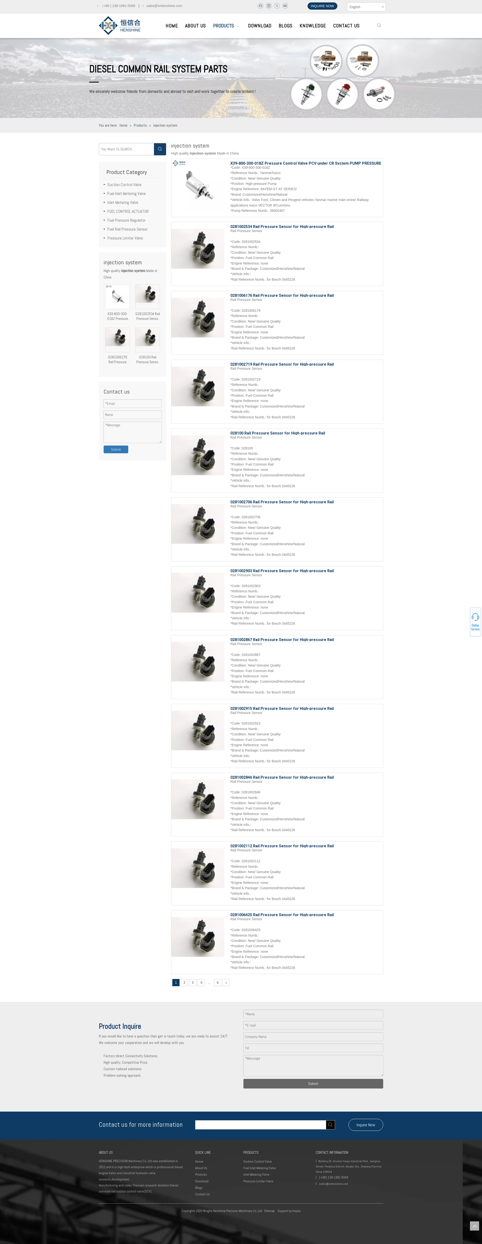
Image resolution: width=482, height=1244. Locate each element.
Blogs (199, 1188)
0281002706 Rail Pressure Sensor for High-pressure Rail (282, 502)
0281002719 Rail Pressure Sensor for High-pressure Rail (282, 364)
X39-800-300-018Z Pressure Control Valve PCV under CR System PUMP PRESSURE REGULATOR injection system (117, 316)
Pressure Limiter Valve (125, 238)
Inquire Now (365, 1124)
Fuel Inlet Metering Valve (126, 193)
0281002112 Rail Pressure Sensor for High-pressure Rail (282, 846)
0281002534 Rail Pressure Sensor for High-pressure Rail (147, 316)
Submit (116, 449)
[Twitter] (277, 5)
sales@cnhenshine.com (333, 1184)
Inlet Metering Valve (122, 202)
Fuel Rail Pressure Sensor (127, 229)
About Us (201, 1168)
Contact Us (202, 1194)
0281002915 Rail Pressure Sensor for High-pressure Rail (282, 708)
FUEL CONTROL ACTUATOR (128, 211)
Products (201, 1174)
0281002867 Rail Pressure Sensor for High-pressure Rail (282, 639)
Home (199, 1161)
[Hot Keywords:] (379, 25)
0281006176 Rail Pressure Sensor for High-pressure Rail (117, 359)
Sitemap (269, 1211)
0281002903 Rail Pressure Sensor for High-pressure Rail (282, 570)
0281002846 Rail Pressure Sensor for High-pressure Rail (282, 777)
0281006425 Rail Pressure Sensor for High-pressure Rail (282, 914)
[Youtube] (285, 5)
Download (201, 1181)
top (474, 1226)
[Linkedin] (269, 5)
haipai (296, 1211)
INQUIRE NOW (322, 6)
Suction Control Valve (124, 184)
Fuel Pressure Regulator (126, 220)
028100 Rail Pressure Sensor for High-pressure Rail (147, 359)
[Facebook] (260, 5)
